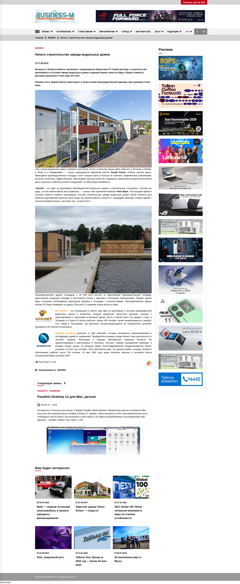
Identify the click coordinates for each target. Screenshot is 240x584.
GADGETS (42, 391)
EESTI (157, 31)
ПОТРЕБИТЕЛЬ (63, 31)
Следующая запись (51, 383)
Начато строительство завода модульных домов (72, 54)
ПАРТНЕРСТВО (143, 31)
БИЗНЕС (46, 31)
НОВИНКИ (54, 391)
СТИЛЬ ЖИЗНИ (85, 31)
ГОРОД (125, 31)
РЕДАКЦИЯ (172, 31)
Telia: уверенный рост (50, 557)
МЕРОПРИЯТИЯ (107, 31)
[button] (197, 31)
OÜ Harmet (61, 311)
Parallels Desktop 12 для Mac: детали (66, 396)
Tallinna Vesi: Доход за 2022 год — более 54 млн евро (91, 561)
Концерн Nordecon (66, 333)
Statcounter (5, 582)
